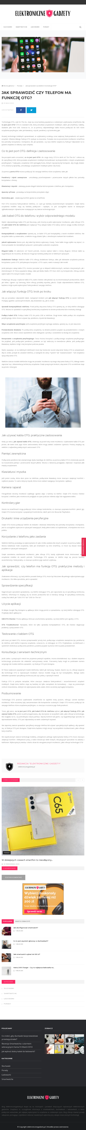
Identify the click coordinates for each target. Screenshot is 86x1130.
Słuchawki (8, 27)
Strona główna (8, 85)
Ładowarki (35, 27)
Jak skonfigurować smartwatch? (27, 928)
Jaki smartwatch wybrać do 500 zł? (28, 954)
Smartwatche (21, 27)
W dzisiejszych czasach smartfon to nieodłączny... (27, 860)
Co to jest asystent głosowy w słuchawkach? (32, 941)
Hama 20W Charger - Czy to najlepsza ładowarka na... (36, 967)
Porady (46, 27)
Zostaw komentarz (13, 877)
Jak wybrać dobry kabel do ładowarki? (18, 1051)
